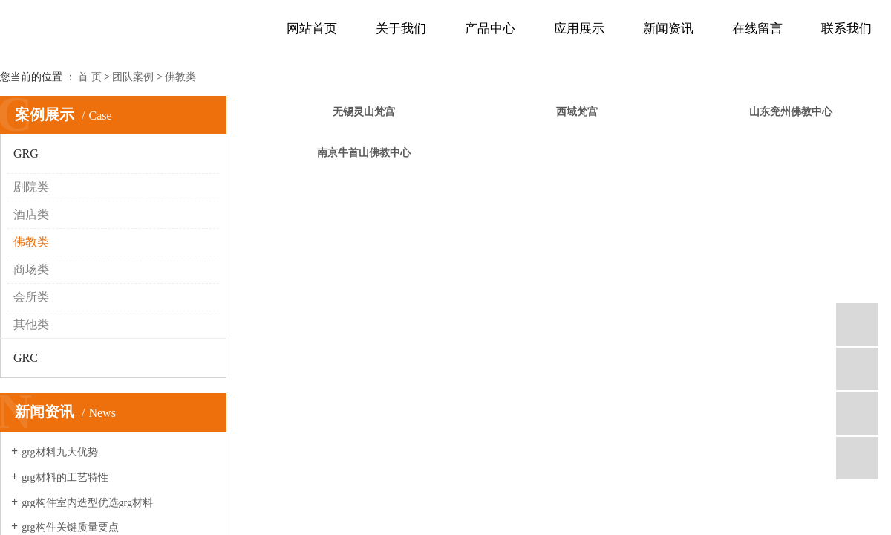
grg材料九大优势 (59, 452)
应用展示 (579, 29)
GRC (25, 357)
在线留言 (757, 29)
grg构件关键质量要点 (70, 527)
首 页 (90, 76)
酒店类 (31, 214)
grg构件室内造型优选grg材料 (87, 502)
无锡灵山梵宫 (364, 111)
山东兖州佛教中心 (790, 111)
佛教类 (180, 76)
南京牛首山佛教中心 (364, 152)
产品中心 (490, 29)
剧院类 (31, 187)
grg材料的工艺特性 (65, 477)
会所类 (31, 297)
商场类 (31, 269)
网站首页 (312, 29)
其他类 (31, 324)
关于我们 (401, 29)
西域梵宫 (577, 111)
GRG (26, 153)
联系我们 (846, 29)
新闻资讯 (668, 29)
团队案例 (133, 76)
